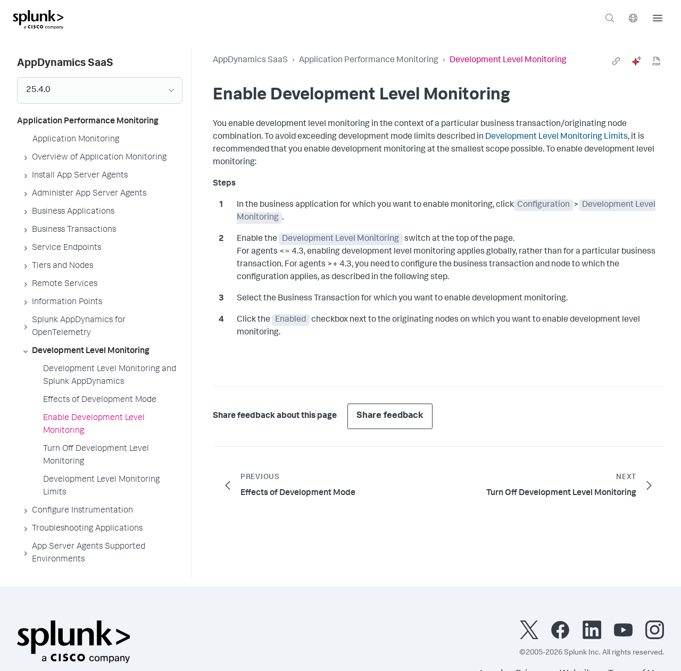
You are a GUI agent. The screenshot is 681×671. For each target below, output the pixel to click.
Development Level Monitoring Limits (556, 137)
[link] (616, 61)
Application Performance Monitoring (368, 60)
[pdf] (656, 61)
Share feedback (389, 416)
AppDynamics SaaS (250, 60)
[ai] (636, 61)
